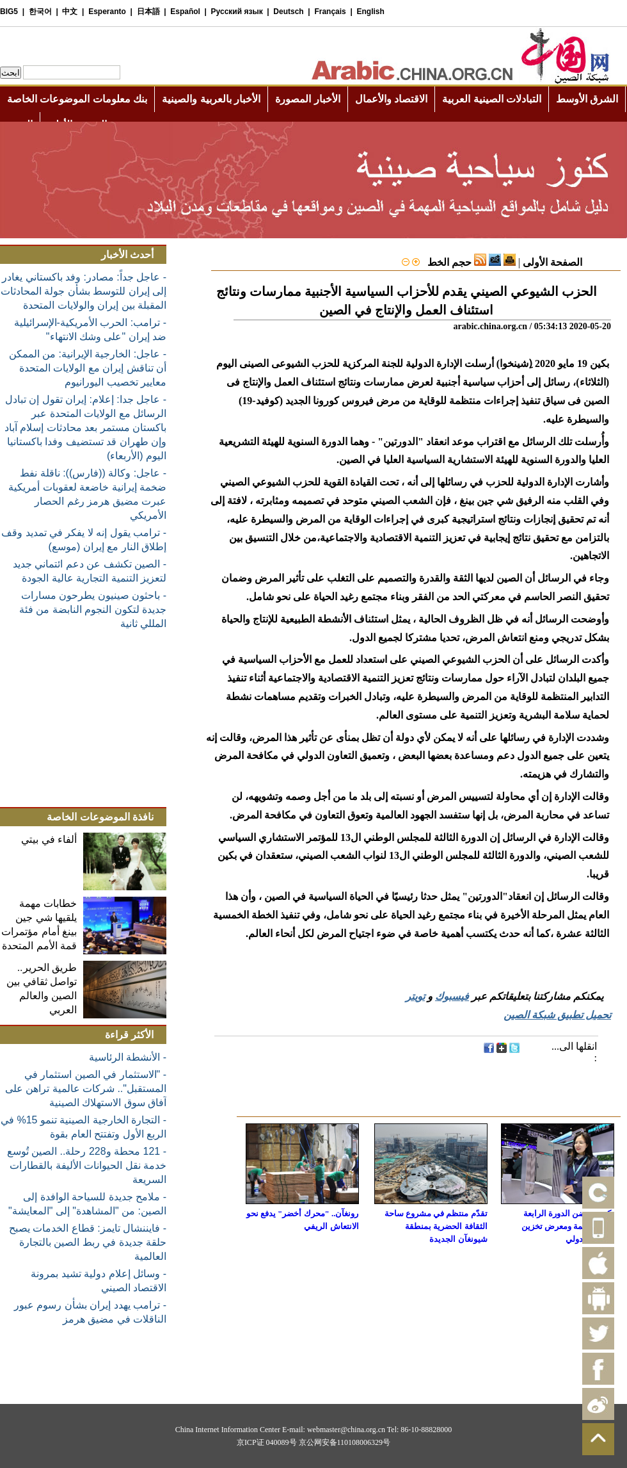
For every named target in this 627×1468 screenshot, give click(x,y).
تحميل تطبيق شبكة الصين (557, 1014)
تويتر (415, 996)
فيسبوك (452, 996)
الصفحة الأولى (552, 262)
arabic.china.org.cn (490, 326)
